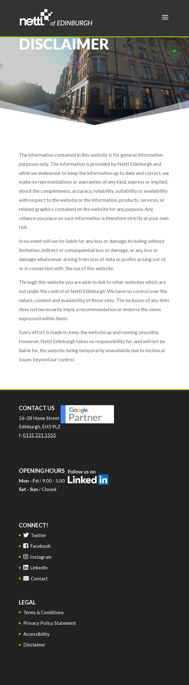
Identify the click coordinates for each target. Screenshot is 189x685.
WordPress (140, 675)
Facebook (37, 546)
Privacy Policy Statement (49, 623)
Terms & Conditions (43, 612)
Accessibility (36, 634)
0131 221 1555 (39, 435)
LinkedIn (35, 567)
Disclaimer (34, 644)
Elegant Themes (81, 675)
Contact (35, 578)
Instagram (37, 557)
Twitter (34, 535)
